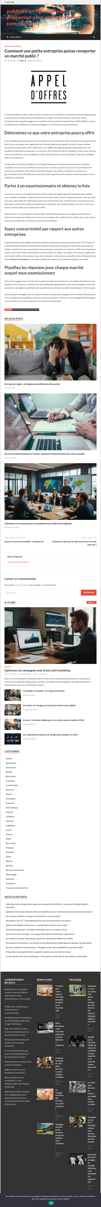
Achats (9, 758)
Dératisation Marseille (15, 1039)
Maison (9, 834)
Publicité (10, 852)
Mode (8, 838)
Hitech (9, 794)
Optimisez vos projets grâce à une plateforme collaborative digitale (38, 523)
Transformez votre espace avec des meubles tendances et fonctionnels (59, 998)
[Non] (97, 1200)
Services (9, 865)
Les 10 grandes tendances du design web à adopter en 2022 (50, 734)
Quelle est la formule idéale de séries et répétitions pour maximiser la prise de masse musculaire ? (49, 911)
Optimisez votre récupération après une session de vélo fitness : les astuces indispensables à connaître (92, 1005)
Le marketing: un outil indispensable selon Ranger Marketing (18, 1020)
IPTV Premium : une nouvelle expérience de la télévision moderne (59, 1034)
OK (51, 1203)
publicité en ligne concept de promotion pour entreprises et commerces (42, 17)
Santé (8, 856)
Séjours (9, 861)
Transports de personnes (17, 888)
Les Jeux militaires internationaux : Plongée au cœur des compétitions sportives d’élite (44, 947)
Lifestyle (9, 821)
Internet (8, 667)
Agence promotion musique (17, 1091)
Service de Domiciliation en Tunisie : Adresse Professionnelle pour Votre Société (44, 453)
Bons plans (11, 776)
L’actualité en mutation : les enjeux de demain (44, 690)
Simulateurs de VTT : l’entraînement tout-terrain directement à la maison (38, 920)
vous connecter (22, 585)
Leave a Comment (35, 61)
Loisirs (9, 830)
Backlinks (9, 989)
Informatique (12, 807)
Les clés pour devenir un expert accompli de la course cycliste (33, 916)
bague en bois (11, 1069)
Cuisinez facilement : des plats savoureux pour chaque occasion (59, 1067)
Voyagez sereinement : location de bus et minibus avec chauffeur (59, 1135)
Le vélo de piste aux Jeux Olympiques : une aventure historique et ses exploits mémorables (46, 956)
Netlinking (9, 1017)
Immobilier (11, 798)
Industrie (10, 803)
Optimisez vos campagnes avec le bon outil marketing (37, 670)
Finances (10, 789)
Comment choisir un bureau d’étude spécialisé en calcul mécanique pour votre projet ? (17, 995)
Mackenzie (9, 1061)
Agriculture (11, 763)
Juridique (10, 816)
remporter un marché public (25, 310)
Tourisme (10, 879)
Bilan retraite (10, 1077)
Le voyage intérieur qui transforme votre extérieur (59, 1099)
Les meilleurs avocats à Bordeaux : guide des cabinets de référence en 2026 (39, 938)
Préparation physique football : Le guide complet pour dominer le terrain (38, 952)
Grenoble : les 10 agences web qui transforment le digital (49, 705)
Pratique (10, 847)
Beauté (9, 772)
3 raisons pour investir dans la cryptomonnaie (17, 1009)
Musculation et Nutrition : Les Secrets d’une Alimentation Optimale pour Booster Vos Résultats (49, 943)
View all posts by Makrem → (19, 562)
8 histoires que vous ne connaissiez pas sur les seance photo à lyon (17, 1031)
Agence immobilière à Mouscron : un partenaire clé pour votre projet (36, 925)
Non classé (11, 843)
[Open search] (94, 37)
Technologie (11, 874)
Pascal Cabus (26, 674)
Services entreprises (12, 46)
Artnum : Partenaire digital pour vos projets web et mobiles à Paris (53, 720)
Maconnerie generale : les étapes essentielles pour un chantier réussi (36, 929)
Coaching (10, 780)
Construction (12, 785)
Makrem (23, 61)
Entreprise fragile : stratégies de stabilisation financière (32, 384)
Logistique (10, 825)
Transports (11, 883)
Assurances (11, 767)
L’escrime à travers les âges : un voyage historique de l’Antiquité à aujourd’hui (40, 934)
